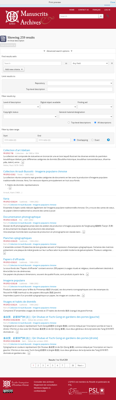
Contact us (83, 9)
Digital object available (50, 102)
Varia (6, 198)
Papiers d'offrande (14, 259)
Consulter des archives (44, 382)
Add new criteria (14, 69)
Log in (107, 9)
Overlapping (81, 140)
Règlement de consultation (45, 385)
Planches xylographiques (17, 238)
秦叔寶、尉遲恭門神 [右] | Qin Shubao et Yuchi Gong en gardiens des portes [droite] (50, 338)
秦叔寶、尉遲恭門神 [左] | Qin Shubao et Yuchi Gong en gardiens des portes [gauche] (51, 316)
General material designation (72, 112)
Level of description (12, 102)
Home (71, 9)
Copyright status (10, 112)
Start (5, 135)
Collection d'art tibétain (16, 150)
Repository (40, 83)
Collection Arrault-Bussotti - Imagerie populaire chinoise (35, 171)
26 (73, 365)
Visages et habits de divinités (19, 301)
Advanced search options (58, 51)
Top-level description (35, 89)
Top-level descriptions (79, 122)
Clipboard (107, 16)
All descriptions (102, 122)
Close (112, 2)
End (39, 135)
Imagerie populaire (14, 280)
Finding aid (82, 102)
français (96, 9)
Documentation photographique (22, 216)
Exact (95, 140)
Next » (80, 365)
